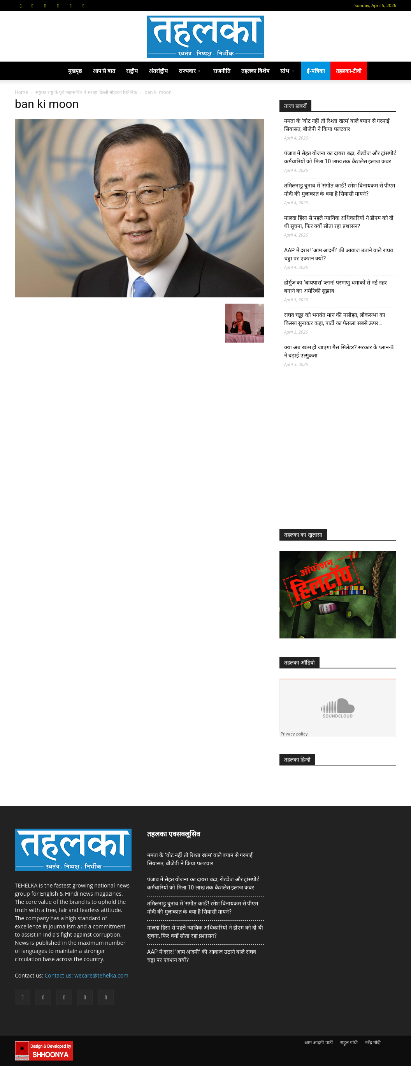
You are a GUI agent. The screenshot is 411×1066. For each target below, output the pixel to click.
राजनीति (221, 70)
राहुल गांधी (349, 1042)
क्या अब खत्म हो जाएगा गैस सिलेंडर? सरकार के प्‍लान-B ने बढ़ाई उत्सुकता (338, 351)
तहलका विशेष (255, 70)
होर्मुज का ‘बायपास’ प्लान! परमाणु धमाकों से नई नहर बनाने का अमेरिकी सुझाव (335, 286)
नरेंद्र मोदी (373, 1042)
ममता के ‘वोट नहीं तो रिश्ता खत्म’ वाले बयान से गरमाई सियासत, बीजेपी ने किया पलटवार (337, 125)
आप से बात (104, 70)
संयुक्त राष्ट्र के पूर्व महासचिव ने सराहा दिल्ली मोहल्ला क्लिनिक (86, 92)
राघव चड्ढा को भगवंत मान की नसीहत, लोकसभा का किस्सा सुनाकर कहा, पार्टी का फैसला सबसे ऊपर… (334, 319)
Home (21, 92)
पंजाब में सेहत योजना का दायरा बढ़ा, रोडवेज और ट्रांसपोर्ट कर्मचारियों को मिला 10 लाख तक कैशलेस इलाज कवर (340, 157)
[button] (20, 5)
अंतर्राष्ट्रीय (158, 70)
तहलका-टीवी (349, 70)
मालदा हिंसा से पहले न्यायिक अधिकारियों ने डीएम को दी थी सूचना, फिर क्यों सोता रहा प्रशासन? (338, 222)
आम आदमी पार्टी (318, 1042)
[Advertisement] (337, 455)
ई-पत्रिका (316, 70)
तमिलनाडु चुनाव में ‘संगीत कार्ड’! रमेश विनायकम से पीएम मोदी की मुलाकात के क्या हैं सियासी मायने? (339, 189)
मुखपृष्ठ (75, 70)
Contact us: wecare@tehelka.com (87, 975)
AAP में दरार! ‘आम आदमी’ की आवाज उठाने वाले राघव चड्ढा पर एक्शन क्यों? (338, 254)
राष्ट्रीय (132, 70)
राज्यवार (189, 70)
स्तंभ (286, 70)
